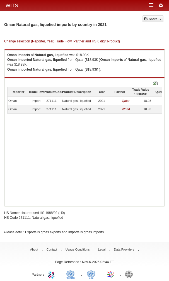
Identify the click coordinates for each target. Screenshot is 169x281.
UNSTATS (91, 274)
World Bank (130, 274)
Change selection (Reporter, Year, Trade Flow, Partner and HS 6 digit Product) (62, 41)
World (126, 109)
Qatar (126, 100)
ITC (52, 274)
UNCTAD (71, 274)
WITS (12, 5)
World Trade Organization (110, 274)
